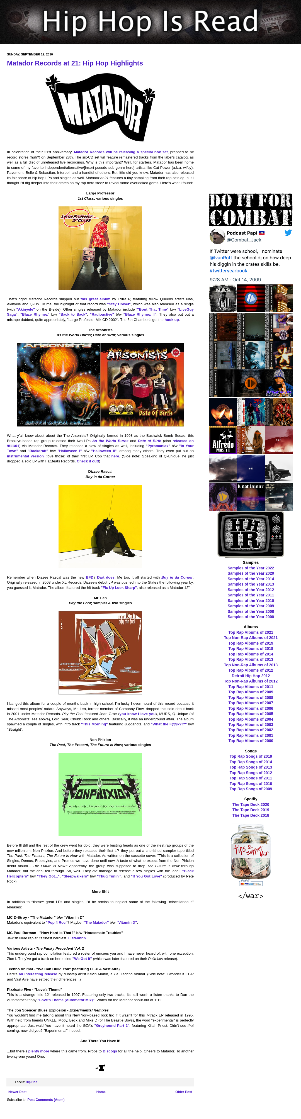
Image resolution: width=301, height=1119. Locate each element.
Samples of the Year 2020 (251, 573)
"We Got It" (82, 959)
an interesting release (38, 974)
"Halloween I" (69, 451)
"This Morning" (94, 724)
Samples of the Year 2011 (251, 595)
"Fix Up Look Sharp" (119, 588)
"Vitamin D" (126, 922)
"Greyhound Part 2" (112, 1025)
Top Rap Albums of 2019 (251, 643)
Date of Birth (149, 441)
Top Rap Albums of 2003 (251, 724)
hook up (172, 320)
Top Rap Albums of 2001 (251, 735)
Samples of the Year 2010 (251, 600)
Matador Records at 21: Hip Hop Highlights (75, 63)
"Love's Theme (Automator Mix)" (66, 1000)
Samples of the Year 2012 (251, 589)
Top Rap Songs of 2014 (251, 762)
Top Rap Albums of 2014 (251, 654)
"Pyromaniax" (158, 446)
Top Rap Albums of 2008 (251, 697)
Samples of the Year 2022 (251, 568)
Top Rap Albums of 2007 (251, 703)
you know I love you (138, 714)
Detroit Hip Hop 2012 (251, 676)
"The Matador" (96, 922)
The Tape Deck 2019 (250, 810)
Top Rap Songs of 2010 (251, 783)
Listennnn (77, 938)
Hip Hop (31, 1082)
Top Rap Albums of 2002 (251, 730)
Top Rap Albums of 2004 (251, 719)
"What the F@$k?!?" (169, 724)
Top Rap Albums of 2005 (251, 713)
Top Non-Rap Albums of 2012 (251, 681)
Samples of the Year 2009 (251, 606)
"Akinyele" (25, 309)
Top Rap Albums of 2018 (251, 648)
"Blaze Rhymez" (34, 314)
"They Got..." (48, 876)
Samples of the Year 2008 (251, 611)
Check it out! (88, 461)
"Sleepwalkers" (75, 876)
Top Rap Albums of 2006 (251, 708)
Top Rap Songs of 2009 (251, 789)
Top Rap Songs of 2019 (251, 756)
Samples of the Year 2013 (251, 584)
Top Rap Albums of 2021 (251, 632)
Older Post (183, 1092)
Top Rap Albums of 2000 (251, 740)
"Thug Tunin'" (109, 876)
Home (101, 1092)
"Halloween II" (103, 451)
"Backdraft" (38, 451)
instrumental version (25, 456)
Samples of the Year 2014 (251, 579)
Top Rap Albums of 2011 (251, 686)
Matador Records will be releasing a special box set (121, 152)
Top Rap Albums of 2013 (251, 659)
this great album (95, 299)
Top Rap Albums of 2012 (251, 670)
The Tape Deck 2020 (250, 804)
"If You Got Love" (146, 876)
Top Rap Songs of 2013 (251, 767)
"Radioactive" (102, 314)
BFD (89, 577)
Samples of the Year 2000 (251, 617)
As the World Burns (110, 441)
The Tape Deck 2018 (250, 815)
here (115, 456)
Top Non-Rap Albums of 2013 (251, 665)
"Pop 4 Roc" (56, 922)
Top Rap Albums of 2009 (251, 692)
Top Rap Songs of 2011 (251, 778)
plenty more (38, 1051)
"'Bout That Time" (152, 309)
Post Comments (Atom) (45, 1100)
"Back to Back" (73, 314)
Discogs (110, 1051)
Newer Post (17, 1092)
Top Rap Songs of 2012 (251, 773)
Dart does (106, 577)
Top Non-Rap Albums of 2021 (251, 637)
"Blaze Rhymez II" (139, 314)
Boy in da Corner (177, 577)
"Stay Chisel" (119, 304)
